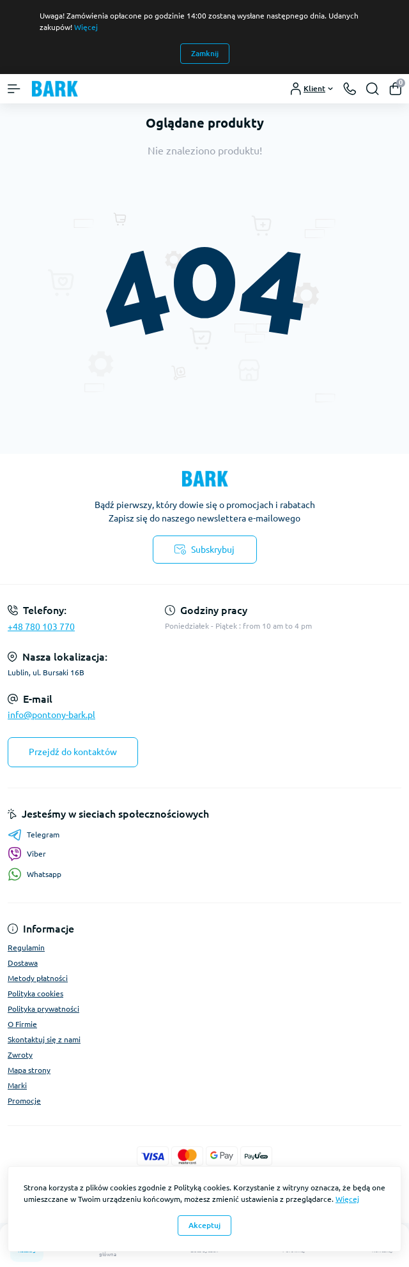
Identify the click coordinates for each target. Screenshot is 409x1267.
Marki (17, 1085)
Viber (27, 854)
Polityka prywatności (43, 1009)
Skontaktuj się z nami (44, 1039)
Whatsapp (34, 874)
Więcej (86, 27)
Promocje (24, 1101)
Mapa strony (29, 1070)
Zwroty (20, 1055)
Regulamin (26, 947)
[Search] (372, 88)
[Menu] (14, 88)
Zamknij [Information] (205, 53)
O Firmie (22, 1024)
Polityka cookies (35, 993)
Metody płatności (38, 978)
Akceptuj (204, 1225)
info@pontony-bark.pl (51, 715)
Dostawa (23, 963)
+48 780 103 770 (41, 627)
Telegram (33, 835)
